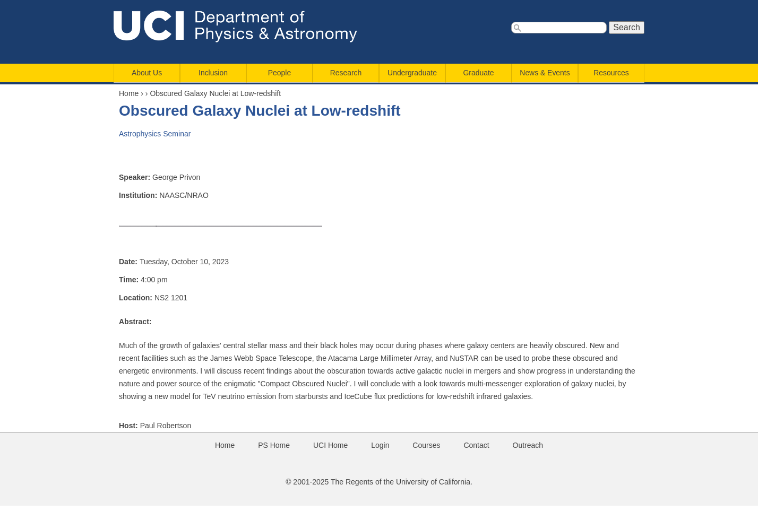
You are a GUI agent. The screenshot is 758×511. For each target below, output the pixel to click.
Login (380, 445)
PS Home (274, 445)
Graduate (478, 72)
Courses (426, 445)
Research (346, 72)
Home (129, 93)
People (279, 72)
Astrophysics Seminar (155, 133)
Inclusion (213, 72)
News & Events (545, 72)
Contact (476, 445)
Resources (610, 72)
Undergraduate (412, 72)
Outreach (528, 445)
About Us (147, 72)
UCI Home (330, 445)
